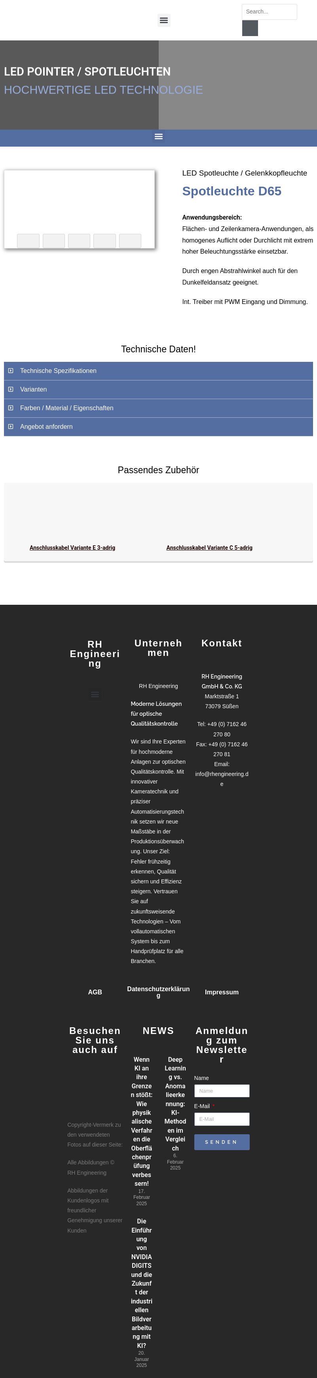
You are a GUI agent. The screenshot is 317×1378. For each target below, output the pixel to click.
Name (201, 1078)
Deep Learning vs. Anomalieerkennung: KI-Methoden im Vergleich (175, 1104)
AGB (95, 992)
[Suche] (250, 28)
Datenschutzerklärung (158, 992)
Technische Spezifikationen (58, 370)
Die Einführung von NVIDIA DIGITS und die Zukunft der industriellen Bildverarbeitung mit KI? (142, 1283)
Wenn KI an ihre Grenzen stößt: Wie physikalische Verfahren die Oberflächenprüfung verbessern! (141, 1121)
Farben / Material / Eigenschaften (67, 408)
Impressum (222, 992)
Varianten (33, 389)
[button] (164, 18)
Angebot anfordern (46, 426)
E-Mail (203, 1106)
